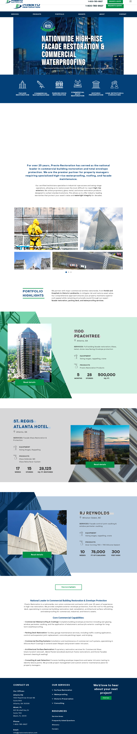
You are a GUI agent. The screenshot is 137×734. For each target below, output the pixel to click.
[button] (68, 692)
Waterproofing (60, 696)
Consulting (59, 705)
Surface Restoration (63, 692)
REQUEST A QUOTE (115, 6)
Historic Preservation (63, 701)
